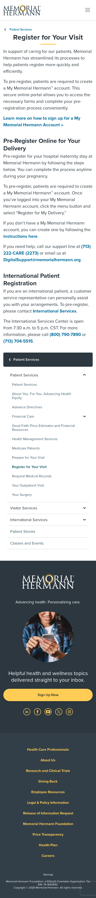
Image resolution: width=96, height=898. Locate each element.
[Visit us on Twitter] (59, 711)
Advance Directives (27, 407)
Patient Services (17, 29)
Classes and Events (26, 543)
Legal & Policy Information (48, 802)
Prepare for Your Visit (28, 457)
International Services (54, 311)
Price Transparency (48, 834)
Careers (48, 856)
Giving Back (48, 781)
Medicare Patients (26, 448)
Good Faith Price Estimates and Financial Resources (43, 428)
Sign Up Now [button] (48, 695)
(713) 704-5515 (18, 341)
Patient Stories (22, 531)
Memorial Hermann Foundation (48, 824)
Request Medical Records (31, 476)
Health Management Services (34, 439)
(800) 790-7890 (65, 334)
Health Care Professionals (48, 749)
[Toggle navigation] (87, 9)
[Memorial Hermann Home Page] (22, 9)
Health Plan (48, 845)
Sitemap (48, 874)
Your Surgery (22, 495)
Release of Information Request (48, 813)
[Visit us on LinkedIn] (27, 711)
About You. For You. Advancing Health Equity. (41, 396)
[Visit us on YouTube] (49, 711)
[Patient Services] (48, 360)
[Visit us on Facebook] (38, 711)
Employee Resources (48, 792)
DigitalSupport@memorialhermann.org (42, 260)
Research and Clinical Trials (48, 771)
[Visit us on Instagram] (69, 711)
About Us (48, 760)
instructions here (20, 236)
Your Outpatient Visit (28, 485)
